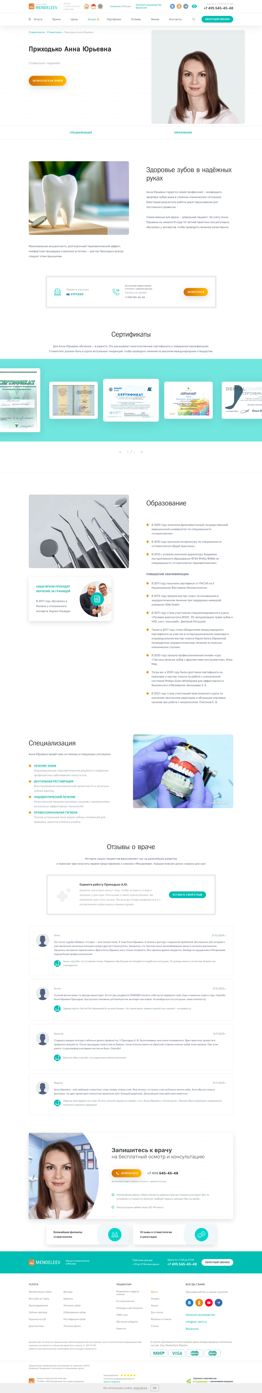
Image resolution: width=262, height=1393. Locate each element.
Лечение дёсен (72, 1326)
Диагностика (36, 1326)
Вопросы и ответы (161, 1319)
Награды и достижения (129, 1308)
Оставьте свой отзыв (187, 894)
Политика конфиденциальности (119, 1379)
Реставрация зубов (74, 1319)
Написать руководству (149, 5)
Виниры (68, 1291)
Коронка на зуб (37, 1319)
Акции (94, 19)
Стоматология (37, 32)
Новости (121, 1328)
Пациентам (123, 1284)
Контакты (175, 19)
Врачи (56, 19)
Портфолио (114, 19)
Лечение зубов (72, 1305)
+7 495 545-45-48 (218, 8)
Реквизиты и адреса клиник (127, 1293)
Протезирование (38, 1305)
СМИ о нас (122, 1315)
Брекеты (68, 1298)
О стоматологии (125, 1301)
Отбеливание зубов (74, 1312)
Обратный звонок (217, 19)
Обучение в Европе (127, 1321)
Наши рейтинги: (120, 1375)
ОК (155, 1388)
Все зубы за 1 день (39, 1298)
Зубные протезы (38, 1312)
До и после (157, 1312)
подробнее (140, 1388)
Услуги (38, 19)
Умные (155, 19)
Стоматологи (54, 32)
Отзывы (136, 19)
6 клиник (115, 6)
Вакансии (141, 7)
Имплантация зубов (40, 1291)
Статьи (155, 1326)
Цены (74, 19)
